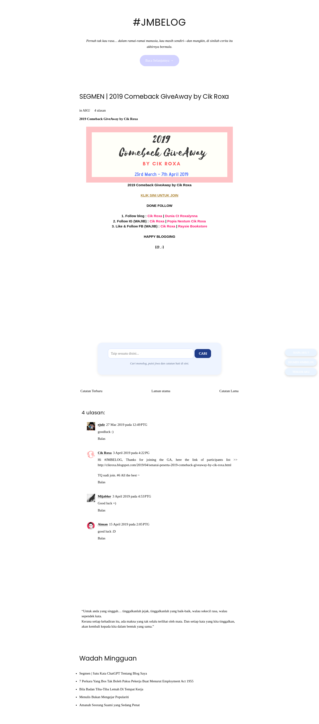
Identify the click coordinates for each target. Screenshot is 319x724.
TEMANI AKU (301, 371)
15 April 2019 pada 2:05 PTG (129, 524)
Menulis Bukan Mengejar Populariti (104, 697)
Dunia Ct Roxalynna (181, 216)
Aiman (103, 524)
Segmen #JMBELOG (301, 362)
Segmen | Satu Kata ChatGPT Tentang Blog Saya (113, 673)
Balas (101, 438)
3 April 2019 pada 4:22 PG (131, 453)
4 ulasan (100, 110)
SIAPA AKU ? (301, 352)
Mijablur (104, 496)
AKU (86, 110)
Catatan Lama (229, 391)
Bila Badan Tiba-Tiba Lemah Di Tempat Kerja (111, 689)
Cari (203, 353)
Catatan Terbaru (91, 391)
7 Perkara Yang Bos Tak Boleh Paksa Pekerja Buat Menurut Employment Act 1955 (136, 681)
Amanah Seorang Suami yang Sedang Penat (109, 705)
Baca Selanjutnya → (159, 60)
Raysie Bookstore (192, 226)
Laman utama (160, 391)
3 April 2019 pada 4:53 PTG (132, 496)
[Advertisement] (159, 292)
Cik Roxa (157, 221)
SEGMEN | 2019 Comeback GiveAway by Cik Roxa (154, 96)
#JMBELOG (159, 22)
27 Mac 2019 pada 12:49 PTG (126, 424)
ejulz (101, 424)
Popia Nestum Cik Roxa (186, 221)
